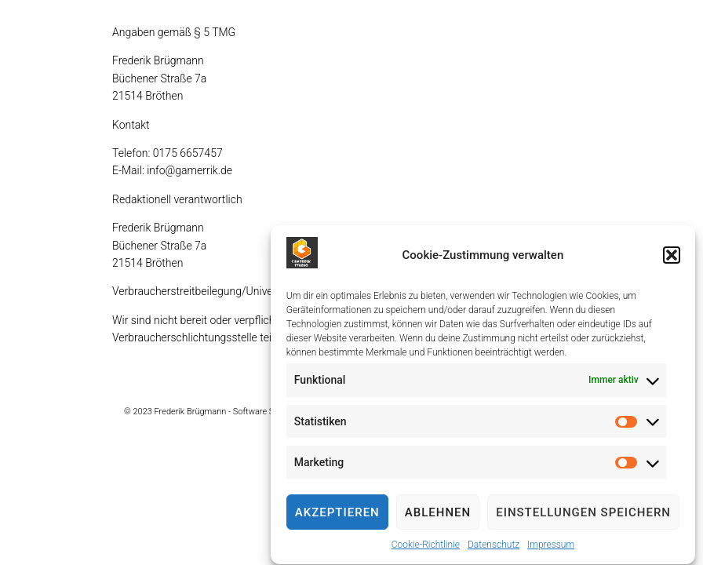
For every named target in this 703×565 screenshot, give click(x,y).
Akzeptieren (337, 514)
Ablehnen (438, 514)
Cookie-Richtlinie (426, 546)
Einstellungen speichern (583, 514)
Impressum (550, 546)
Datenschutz (493, 546)
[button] (671, 256)
